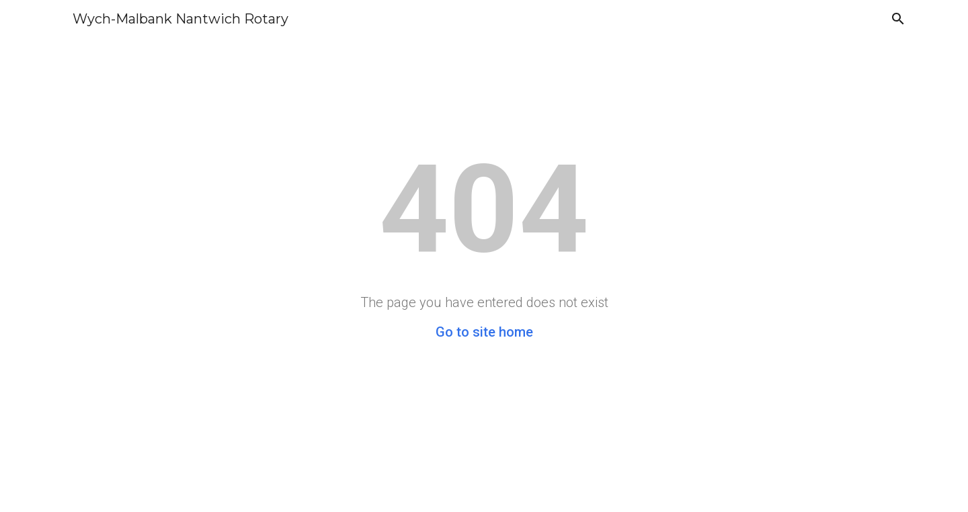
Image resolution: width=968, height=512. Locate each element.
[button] (898, 19)
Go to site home (484, 332)
